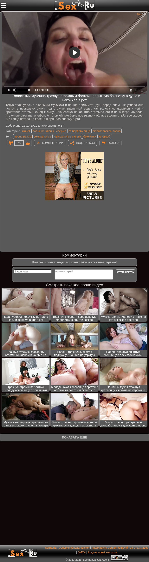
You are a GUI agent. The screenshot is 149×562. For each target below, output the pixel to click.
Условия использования (74, 547)
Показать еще (74, 437)
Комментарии (52, 142)
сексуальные (42, 136)
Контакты (51, 547)
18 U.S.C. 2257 (139, 547)
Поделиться (85, 142)
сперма (61, 131)
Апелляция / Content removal (110, 547)
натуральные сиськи (67, 136)
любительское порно (107, 131)
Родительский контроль (102, 552)
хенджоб (104, 136)
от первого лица (79, 131)
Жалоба (113, 142)
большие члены (43, 131)
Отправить (125, 272)
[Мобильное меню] (3, 5)
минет (26, 131)
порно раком (22, 136)
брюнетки (89, 136)
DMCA (82, 552)
